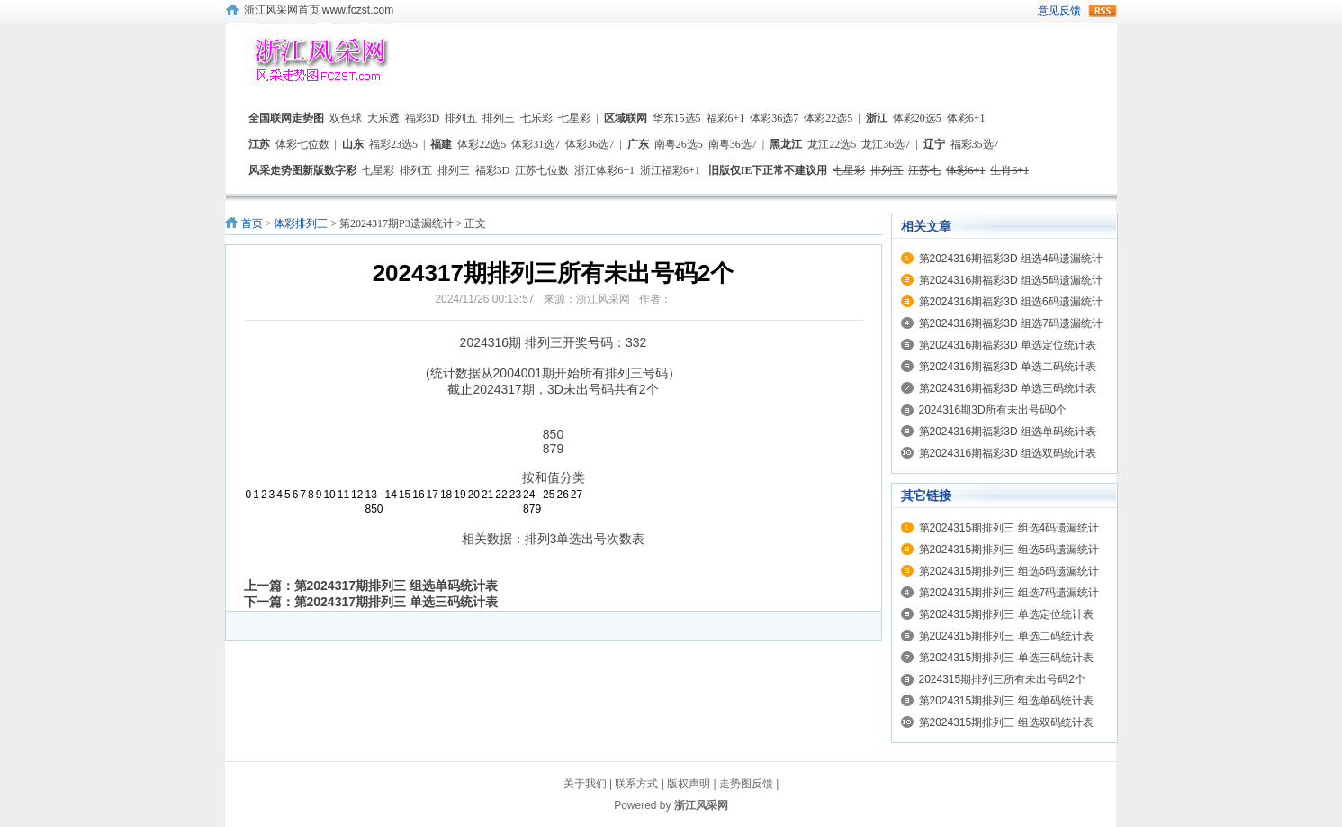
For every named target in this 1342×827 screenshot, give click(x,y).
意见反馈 (1059, 11)
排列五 (461, 118)
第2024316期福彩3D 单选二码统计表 (1007, 366)
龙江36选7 (885, 144)
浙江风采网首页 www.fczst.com (319, 10)
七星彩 (574, 118)
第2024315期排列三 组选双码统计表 (1006, 722)
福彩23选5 (393, 144)
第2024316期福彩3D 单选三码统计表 (1007, 388)
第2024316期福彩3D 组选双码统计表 (1007, 453)
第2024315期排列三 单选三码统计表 (1006, 657)
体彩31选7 (535, 144)
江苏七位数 (542, 170)
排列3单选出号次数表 (585, 539)
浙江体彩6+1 (604, 170)
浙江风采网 (701, 805)
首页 (252, 223)
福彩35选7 (974, 144)
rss (1102, 11)
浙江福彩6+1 (670, 170)
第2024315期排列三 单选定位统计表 (1006, 614)
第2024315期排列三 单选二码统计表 (1006, 636)
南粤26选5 (678, 144)
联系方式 (636, 783)
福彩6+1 (726, 118)
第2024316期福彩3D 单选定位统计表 (1007, 345)
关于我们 (585, 783)
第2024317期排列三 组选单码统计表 (396, 585)
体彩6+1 (966, 118)
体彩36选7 (774, 118)
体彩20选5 (917, 118)
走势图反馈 (746, 783)
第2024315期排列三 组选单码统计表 (1006, 701)
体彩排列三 (301, 223)
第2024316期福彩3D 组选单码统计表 (1007, 431)
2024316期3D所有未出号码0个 (993, 410)
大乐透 (383, 118)
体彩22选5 (828, 118)
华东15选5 (677, 118)
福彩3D (422, 118)
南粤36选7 (732, 144)
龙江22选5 (831, 144)
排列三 (498, 118)
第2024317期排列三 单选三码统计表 (396, 602)
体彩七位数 (302, 144)
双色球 (345, 118)
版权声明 (688, 783)
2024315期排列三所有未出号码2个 (1002, 679)
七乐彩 (536, 118)
